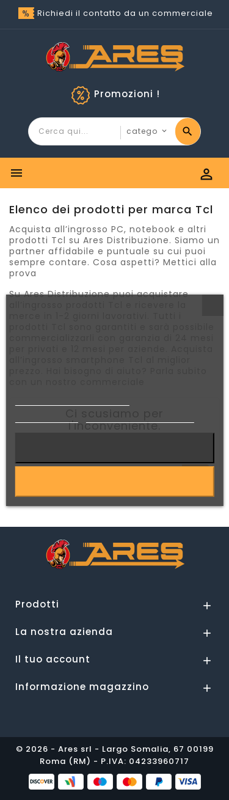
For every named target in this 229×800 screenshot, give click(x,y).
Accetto (114, 481)
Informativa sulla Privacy (72, 400)
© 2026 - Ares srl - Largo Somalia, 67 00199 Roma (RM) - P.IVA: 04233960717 (115, 755)
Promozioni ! (127, 93)
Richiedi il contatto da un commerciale (125, 13)
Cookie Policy (46, 417)
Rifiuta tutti (114, 447)
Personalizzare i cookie (139, 417)
